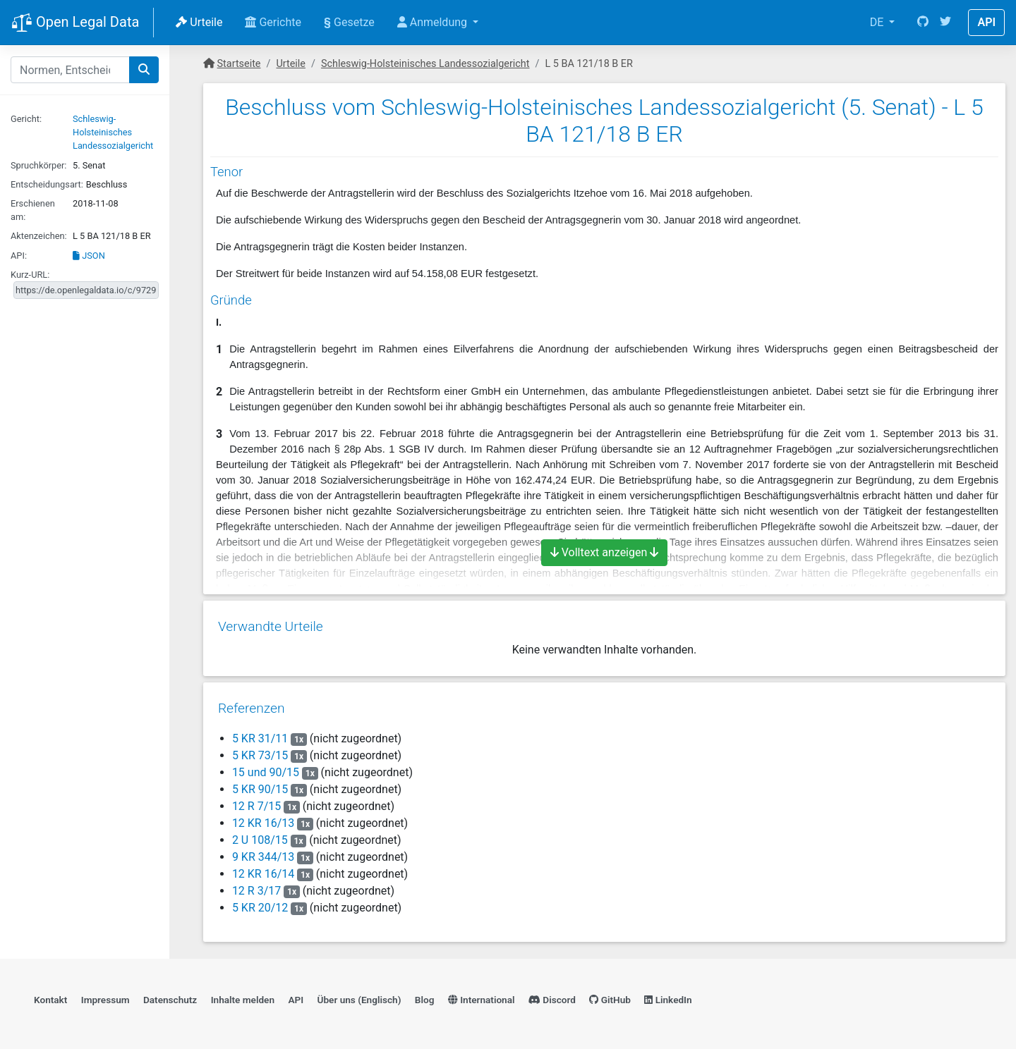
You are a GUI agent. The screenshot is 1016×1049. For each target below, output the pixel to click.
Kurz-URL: (30, 274)
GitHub (610, 996)
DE (878, 22)
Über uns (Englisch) (359, 996)
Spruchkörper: (38, 165)
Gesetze (349, 22)
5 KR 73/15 (259, 750)
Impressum (105, 996)
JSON (89, 255)
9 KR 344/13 (262, 852)
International (481, 996)
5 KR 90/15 (259, 784)
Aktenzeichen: (39, 236)
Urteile (199, 22)
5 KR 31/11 (259, 733)
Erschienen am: (33, 210)
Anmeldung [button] (433, 22)
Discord (552, 996)
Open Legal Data (75, 23)
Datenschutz (170, 996)
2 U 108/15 (259, 835)
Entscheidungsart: (47, 184)
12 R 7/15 (255, 801)
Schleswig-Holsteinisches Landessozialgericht (113, 132)
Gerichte (273, 22)
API (986, 22)
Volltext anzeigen (604, 552)
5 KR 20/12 (259, 902)
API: (19, 255)
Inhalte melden (242, 996)
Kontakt (50, 996)
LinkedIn (667, 996)
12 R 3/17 (255, 885)
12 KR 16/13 (262, 818)
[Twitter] (945, 22)
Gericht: (26, 119)
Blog (425, 996)
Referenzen (250, 703)
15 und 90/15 (264, 767)
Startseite (239, 64)
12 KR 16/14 (262, 869)
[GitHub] (923, 22)
